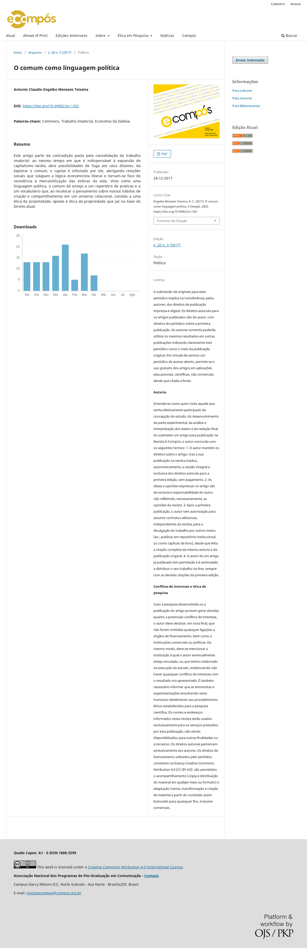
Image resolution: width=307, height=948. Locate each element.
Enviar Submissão (250, 60)
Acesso (295, 4)
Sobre (101, 35)
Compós (189, 35)
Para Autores (242, 98)
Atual (10, 35)
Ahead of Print (35, 35)
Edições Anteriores (71, 35)
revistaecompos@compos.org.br (53, 893)
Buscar (289, 35)
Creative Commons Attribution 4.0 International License (135, 867)
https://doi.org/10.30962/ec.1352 (51, 105)
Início (18, 52)
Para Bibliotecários (246, 105)
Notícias (167, 35)
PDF (164, 154)
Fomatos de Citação (172, 220)
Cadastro (278, 4)
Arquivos (35, 52)
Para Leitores (242, 90)
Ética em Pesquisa (133, 35)
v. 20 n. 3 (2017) (59, 52)
